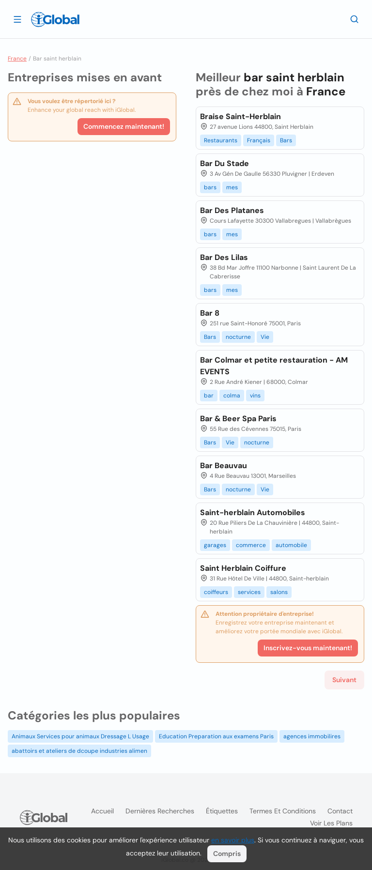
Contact (340, 811)
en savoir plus (232, 840)
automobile (291, 545)
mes (232, 187)
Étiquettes (222, 811)
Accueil (102, 811)
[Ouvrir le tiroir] (17, 19)
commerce (251, 545)
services (249, 592)
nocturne (238, 337)
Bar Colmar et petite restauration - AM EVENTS (274, 366)
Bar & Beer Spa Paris (238, 418)
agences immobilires (312, 736)
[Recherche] (354, 19)
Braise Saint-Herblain (240, 116)
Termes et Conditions (282, 811)
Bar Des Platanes (232, 210)
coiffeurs (216, 592)
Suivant (344, 679)
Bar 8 (209, 313)
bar (209, 395)
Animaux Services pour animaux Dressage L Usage (80, 736)
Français (258, 140)
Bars (286, 140)
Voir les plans (331, 823)
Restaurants (220, 140)
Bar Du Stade (224, 163)
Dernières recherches (159, 811)
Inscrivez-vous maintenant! (308, 647)
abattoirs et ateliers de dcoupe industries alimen (79, 751)
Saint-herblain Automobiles (252, 512)
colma (231, 395)
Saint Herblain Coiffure (243, 568)
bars (210, 187)
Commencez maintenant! (123, 126)
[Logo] (55, 19)
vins (255, 395)
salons (279, 592)
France (17, 58)
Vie (265, 337)
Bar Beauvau (223, 465)
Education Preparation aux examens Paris (216, 736)
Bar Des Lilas (224, 257)
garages (215, 545)
